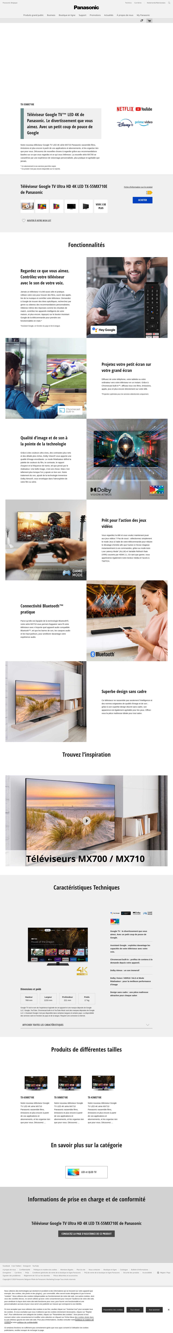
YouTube (35, 1266)
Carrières (18, 1272)
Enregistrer (7, 1272)
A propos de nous (9, 1269)
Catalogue (124, 1269)
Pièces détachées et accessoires (65, 1275)
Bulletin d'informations (139, 1269)
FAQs (27, 1272)
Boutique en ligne (110, 1269)
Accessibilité (147, 1272)
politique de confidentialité (27, 1322)
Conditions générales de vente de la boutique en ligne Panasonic (56, 1272)
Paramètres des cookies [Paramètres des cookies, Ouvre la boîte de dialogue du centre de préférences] (113, 1310)
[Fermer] (169, 1310)
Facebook (6, 1266)
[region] (86, 1310)
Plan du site (81, 1269)
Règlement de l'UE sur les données (37, 1275)
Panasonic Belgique (10, 3)
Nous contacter (94, 1269)
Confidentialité (24, 1269)
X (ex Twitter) (16, 1266)
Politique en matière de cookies (45, 1269)
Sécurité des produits (131, 1272)
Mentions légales (66, 1269)
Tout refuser (135, 1310)
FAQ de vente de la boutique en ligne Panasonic (102, 1272)
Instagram (27, 1266)
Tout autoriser (154, 1310)
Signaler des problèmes (12, 1275)
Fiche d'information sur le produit (138, 187)
